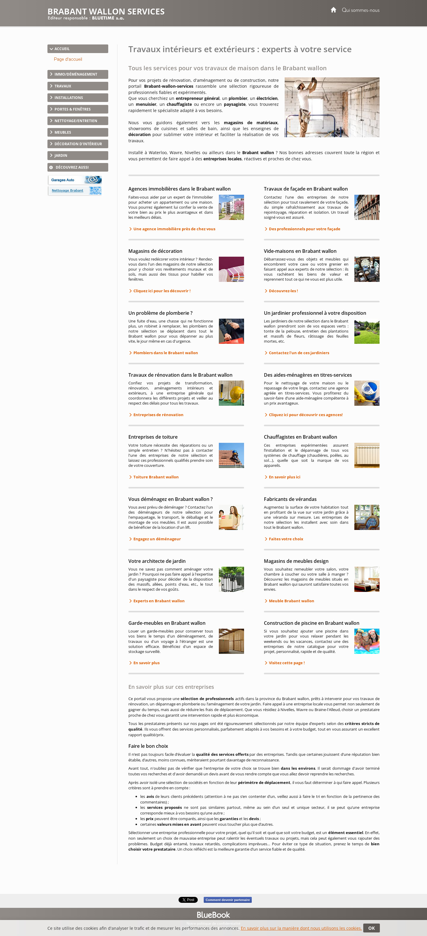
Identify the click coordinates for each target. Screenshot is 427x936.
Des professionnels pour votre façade (304, 228)
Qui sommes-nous (361, 10)
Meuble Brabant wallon (291, 600)
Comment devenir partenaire (227, 900)
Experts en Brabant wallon (159, 600)
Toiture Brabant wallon (156, 477)
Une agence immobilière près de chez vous (174, 228)
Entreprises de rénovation (158, 414)
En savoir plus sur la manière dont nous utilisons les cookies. (301, 928)
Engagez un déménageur (157, 539)
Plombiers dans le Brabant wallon (165, 352)
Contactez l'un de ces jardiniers (298, 352)
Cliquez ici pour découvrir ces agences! (305, 414)
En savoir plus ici (284, 477)
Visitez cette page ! (286, 662)
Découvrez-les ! (283, 290)
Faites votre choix (285, 539)
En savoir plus (146, 662)
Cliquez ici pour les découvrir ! (162, 290)
